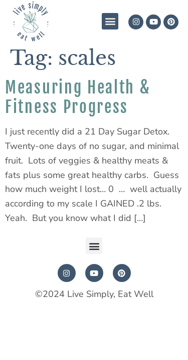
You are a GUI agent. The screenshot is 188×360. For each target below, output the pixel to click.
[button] (110, 21)
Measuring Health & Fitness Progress (78, 97)
